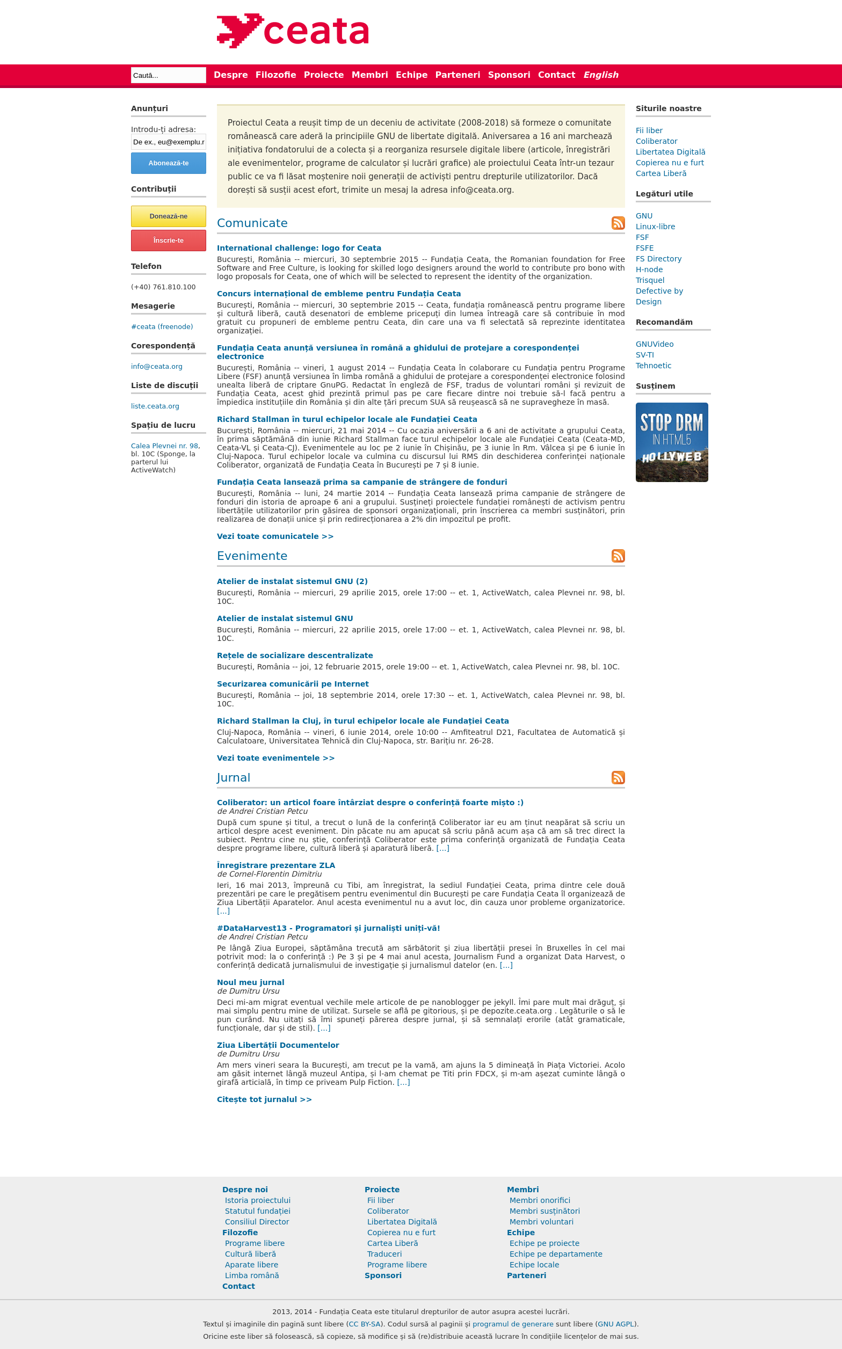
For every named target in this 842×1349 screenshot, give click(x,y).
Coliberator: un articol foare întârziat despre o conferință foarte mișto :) (370, 802)
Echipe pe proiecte (544, 1243)
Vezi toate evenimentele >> (276, 758)
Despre (231, 75)
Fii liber (649, 130)
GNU (644, 216)
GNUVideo (655, 344)
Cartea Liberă (661, 173)
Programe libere (255, 1243)
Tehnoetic (654, 365)
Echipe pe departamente (556, 1254)
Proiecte (324, 75)
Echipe (412, 75)
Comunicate (252, 223)
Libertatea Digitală (671, 152)
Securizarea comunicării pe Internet (293, 684)
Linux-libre (656, 226)
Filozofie (276, 75)
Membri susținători (545, 1211)
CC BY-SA (365, 1324)
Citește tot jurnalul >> (265, 1099)
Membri (370, 75)
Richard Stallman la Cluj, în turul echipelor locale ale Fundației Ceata (363, 721)
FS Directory (659, 258)
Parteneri (458, 75)
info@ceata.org (157, 366)
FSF (642, 237)
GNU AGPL (616, 1324)
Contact (557, 75)
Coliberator (657, 141)
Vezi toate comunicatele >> (275, 536)
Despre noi (245, 1189)
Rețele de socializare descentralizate (295, 655)
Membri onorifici (540, 1200)
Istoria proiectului (258, 1200)
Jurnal (234, 777)
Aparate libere (251, 1264)
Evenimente (252, 556)
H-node (649, 269)
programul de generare (513, 1324)
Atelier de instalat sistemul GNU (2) (292, 581)
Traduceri (384, 1254)
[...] (443, 848)
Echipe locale (535, 1264)
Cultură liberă (250, 1254)
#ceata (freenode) (162, 327)
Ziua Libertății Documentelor (278, 1045)
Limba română (252, 1275)
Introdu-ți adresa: (163, 129)
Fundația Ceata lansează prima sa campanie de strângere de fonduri (362, 482)
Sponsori (509, 75)
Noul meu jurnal (251, 982)
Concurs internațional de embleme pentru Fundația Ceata (339, 293)
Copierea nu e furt (670, 162)
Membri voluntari (542, 1221)
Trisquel (650, 280)
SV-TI (645, 355)
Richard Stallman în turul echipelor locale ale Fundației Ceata (347, 419)
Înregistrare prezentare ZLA (276, 865)
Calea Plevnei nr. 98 (164, 446)
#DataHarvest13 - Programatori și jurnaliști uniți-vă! (328, 928)
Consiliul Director (257, 1221)
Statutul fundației (258, 1211)
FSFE (645, 248)
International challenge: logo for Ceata (299, 248)
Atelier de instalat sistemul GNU (285, 618)
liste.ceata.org (155, 406)
